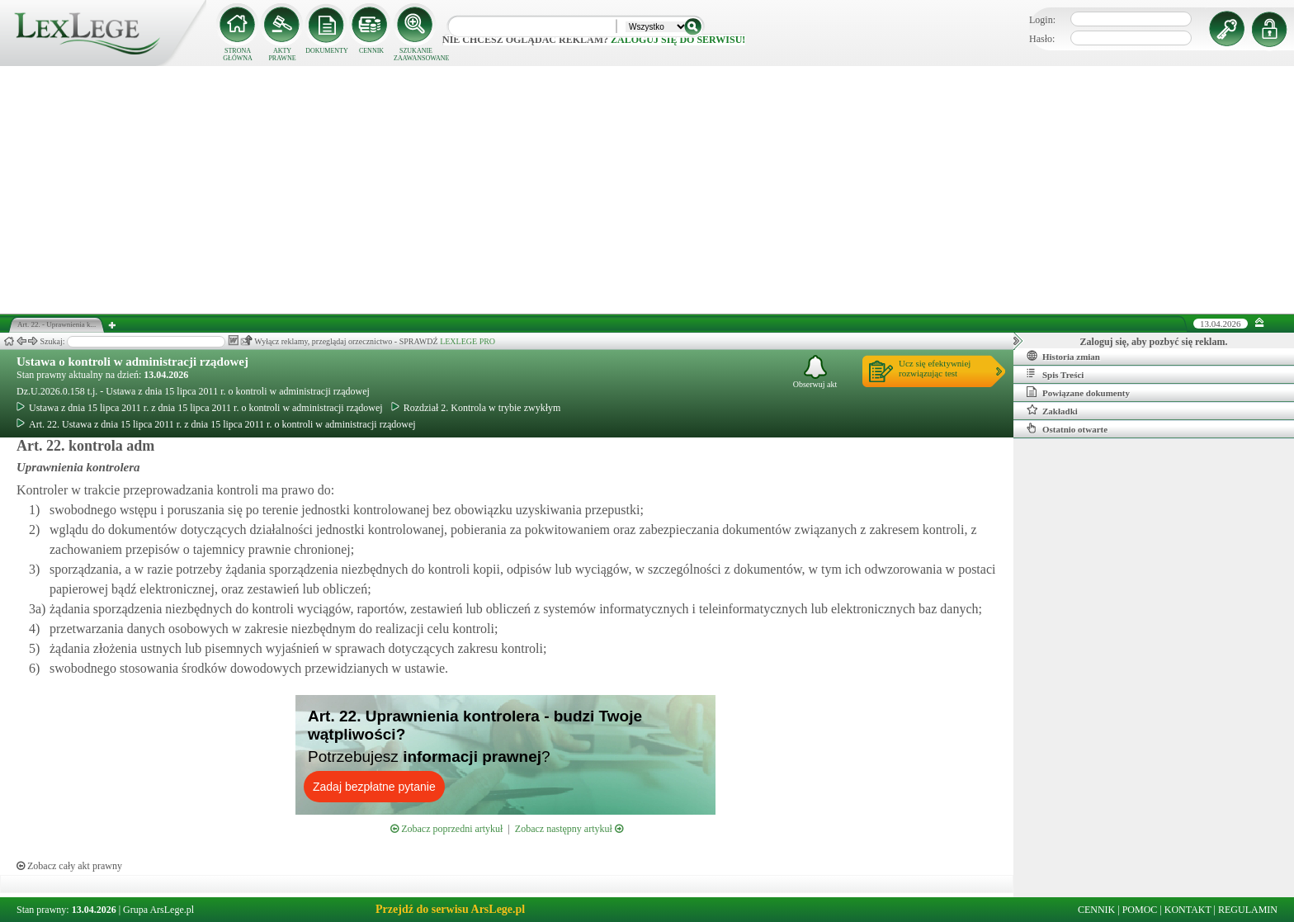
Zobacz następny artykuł (569, 829)
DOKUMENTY (326, 50)
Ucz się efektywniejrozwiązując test (934, 368)
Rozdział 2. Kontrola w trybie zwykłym (476, 408)
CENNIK (371, 50)
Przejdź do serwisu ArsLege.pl (450, 909)
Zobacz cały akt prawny (69, 866)
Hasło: (1042, 39)
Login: (1042, 20)
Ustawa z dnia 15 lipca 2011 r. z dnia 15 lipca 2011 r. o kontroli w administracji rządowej (200, 408)
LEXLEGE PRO (467, 341)
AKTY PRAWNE (281, 54)
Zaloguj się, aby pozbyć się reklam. (1154, 342)
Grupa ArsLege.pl (158, 909)
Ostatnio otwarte (1067, 428)
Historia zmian (1063, 356)
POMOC (1140, 909)
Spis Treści (1055, 374)
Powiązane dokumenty (1078, 392)
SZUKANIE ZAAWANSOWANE (416, 54)
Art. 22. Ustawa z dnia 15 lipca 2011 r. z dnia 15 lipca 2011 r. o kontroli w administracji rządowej (216, 424)
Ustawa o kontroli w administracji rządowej (132, 361)
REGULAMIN (1247, 909)
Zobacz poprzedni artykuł (446, 829)
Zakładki (1052, 410)
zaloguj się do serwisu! (678, 39)
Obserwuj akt (815, 372)
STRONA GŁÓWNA (238, 54)
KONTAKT (1187, 909)
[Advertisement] (647, 189)
